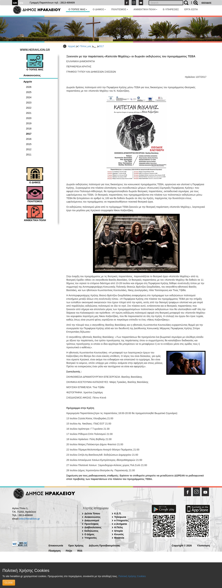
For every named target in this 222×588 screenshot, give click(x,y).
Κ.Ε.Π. (117, 513)
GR (15, 2)
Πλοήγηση (55, 550)
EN (21, 2)
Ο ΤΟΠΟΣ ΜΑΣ (78, 9)
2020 (28, 118)
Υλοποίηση (203, 545)
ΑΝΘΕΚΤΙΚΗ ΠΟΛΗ (145, 9)
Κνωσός (119, 534)
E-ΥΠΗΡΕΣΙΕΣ (171, 9)
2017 (101, 46)
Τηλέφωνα (120, 517)
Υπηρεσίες (90, 537)
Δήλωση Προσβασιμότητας (104, 545)
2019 (28, 123)
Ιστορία (118, 530)
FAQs (69, 550)
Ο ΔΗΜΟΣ (99, 9)
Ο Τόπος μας (84, 46)
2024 (28, 97)
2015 (28, 144)
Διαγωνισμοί (91, 520)
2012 (28, 149)
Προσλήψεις (91, 524)
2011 (28, 154)
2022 (28, 107)
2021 (28, 113)
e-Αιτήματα (120, 524)
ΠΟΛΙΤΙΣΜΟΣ (119, 9)
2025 (28, 92)
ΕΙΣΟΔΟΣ (206, 3)
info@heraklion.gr (29, 518)
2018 (28, 128)
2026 (28, 87)
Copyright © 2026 (182, 545)
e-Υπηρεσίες (121, 520)
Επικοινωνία (56, 545)
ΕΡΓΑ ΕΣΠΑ (191, 9)
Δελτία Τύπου (92, 513)
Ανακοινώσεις (32, 75)
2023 (28, 102)
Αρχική (72, 46)
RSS (79, 550)
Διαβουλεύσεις (92, 527)
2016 (28, 139)
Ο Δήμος (89, 534)
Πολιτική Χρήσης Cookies (132, 576)
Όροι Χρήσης (76, 545)
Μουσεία (119, 537)
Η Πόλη (118, 527)
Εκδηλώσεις (91, 530)
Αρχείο (27, 81)
